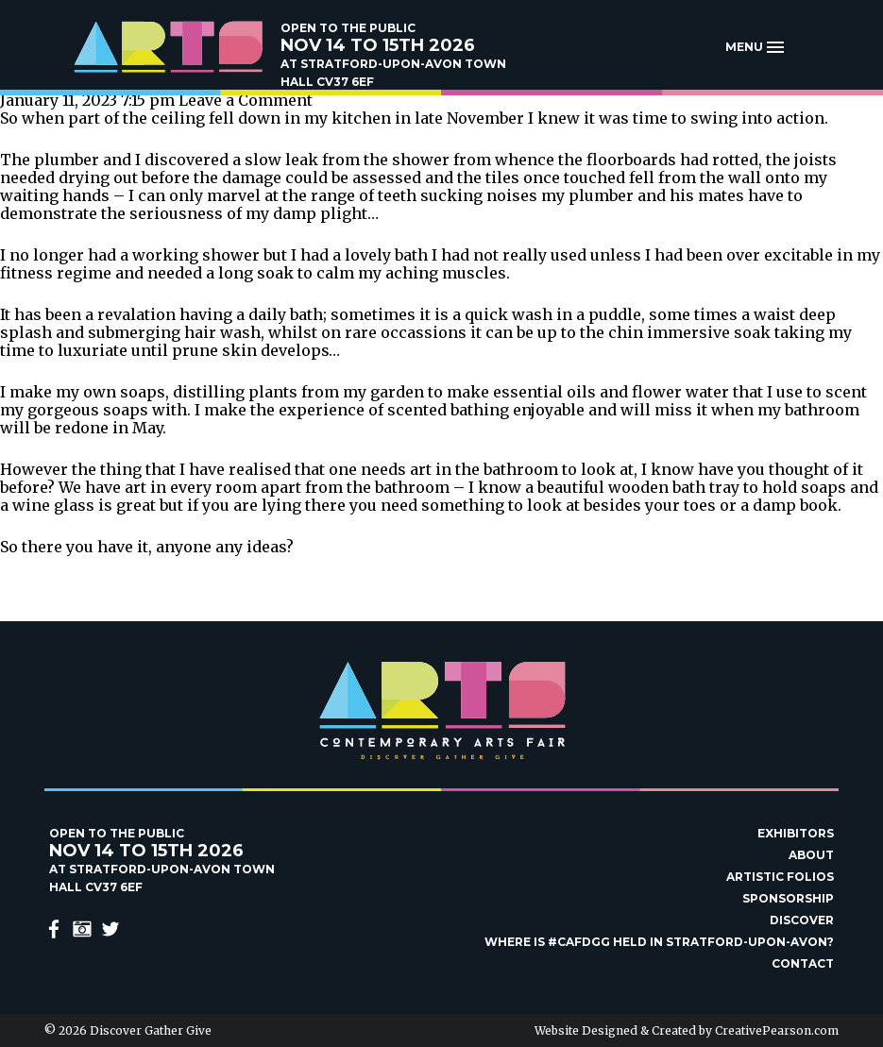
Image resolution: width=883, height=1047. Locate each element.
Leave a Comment (245, 100)
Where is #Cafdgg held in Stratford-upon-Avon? (659, 942)
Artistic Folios (780, 877)
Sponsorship (788, 898)
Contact (803, 963)
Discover (802, 920)
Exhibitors (795, 833)
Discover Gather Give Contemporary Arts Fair (167, 47)
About (811, 855)
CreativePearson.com (777, 1030)
